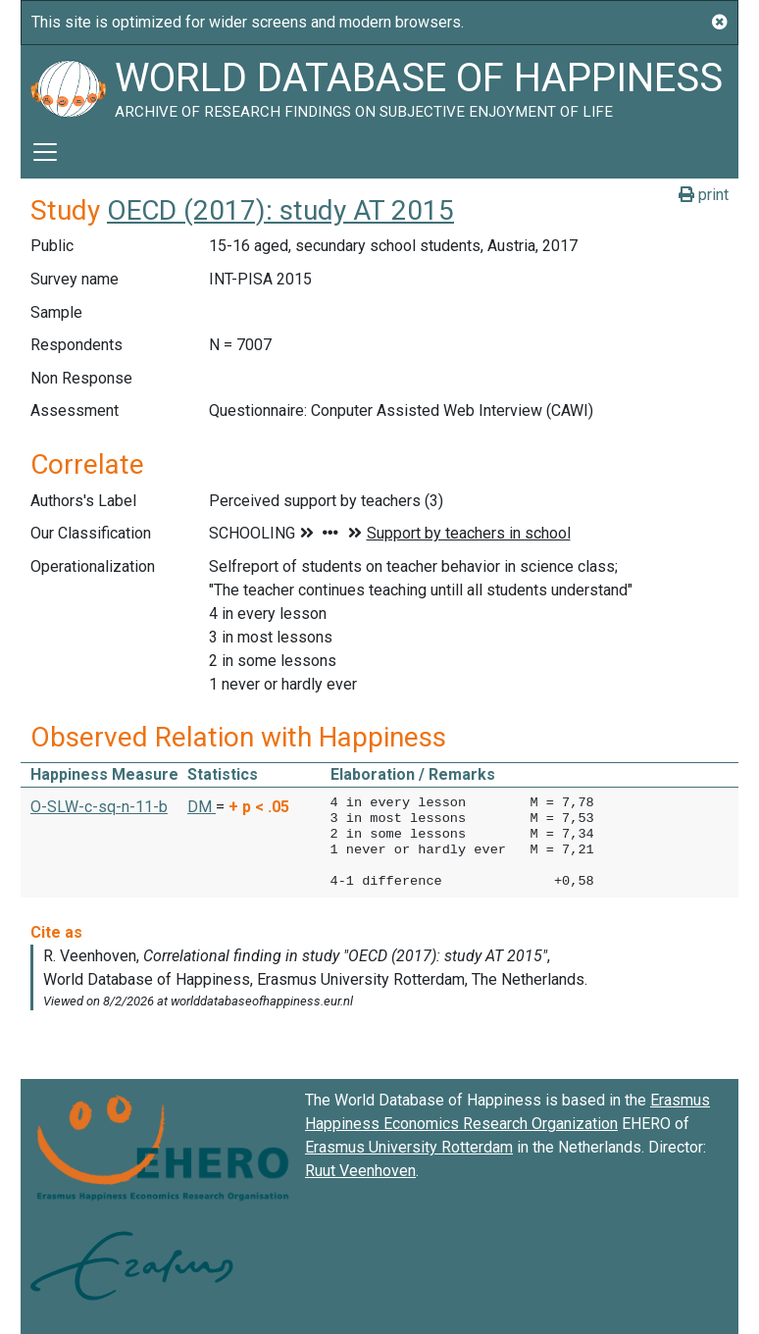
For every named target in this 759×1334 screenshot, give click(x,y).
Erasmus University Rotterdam (409, 1147)
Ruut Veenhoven (360, 1170)
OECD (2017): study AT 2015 (280, 210)
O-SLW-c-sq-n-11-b (99, 806)
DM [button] (201, 806)
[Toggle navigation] (45, 152)
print (704, 194)
